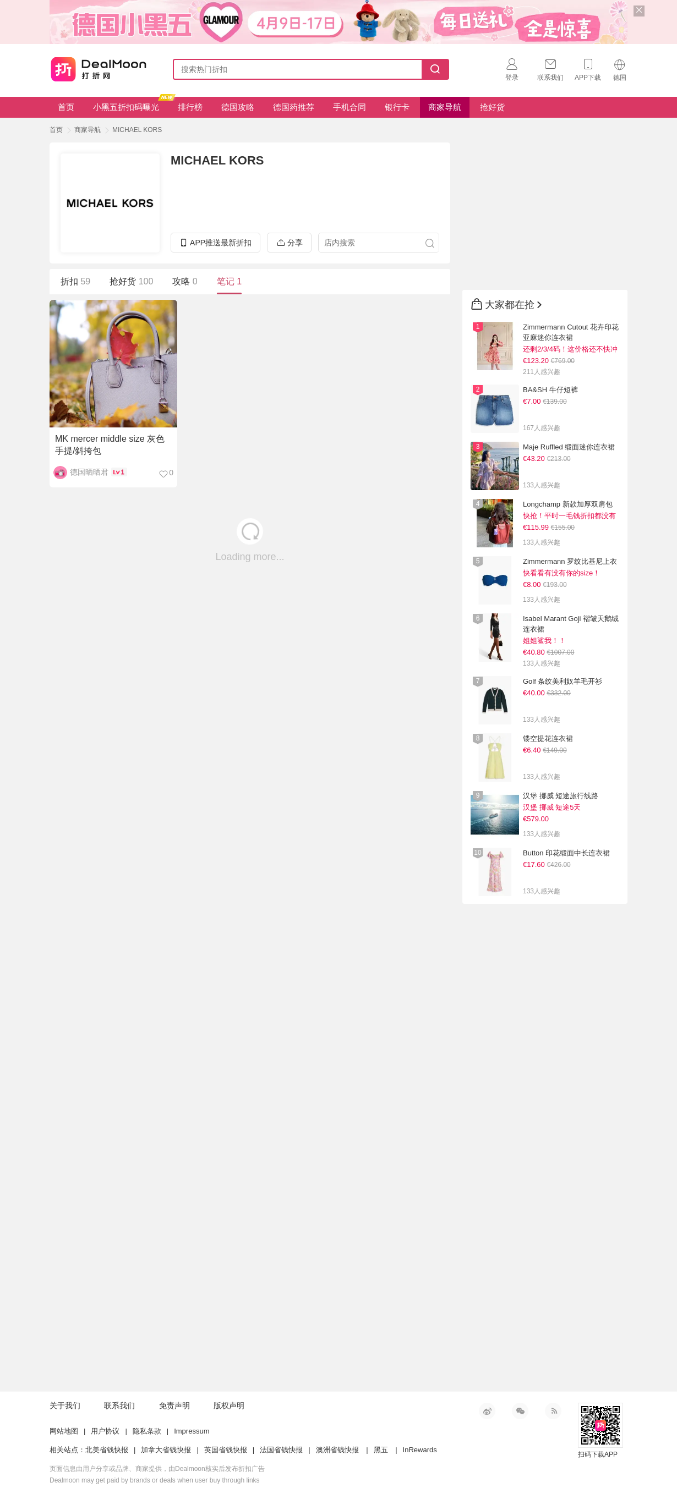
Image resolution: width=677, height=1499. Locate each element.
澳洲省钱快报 (337, 1450)
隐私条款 (147, 1431)
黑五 (381, 1450)
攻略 (184, 281)
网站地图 (64, 1431)
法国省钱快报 (281, 1450)
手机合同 (349, 107)
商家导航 (444, 107)
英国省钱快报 (225, 1450)
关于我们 (65, 1405)
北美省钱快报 (106, 1450)
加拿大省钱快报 (166, 1450)
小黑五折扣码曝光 (130, 104)
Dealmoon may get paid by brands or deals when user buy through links (155, 1480)
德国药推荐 (293, 107)
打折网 (98, 67)
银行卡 (397, 107)
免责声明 (174, 1405)
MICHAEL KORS (137, 130)
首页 (66, 107)
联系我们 (119, 1405)
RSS (553, 1411)
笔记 (229, 281)
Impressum (191, 1431)
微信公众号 (520, 1411)
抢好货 (492, 107)
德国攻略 (237, 107)
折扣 (75, 281)
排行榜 (190, 107)
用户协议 (105, 1431)
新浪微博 (487, 1411)
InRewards (420, 1450)
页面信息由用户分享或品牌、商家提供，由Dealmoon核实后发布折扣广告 (157, 1469)
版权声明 (229, 1405)
